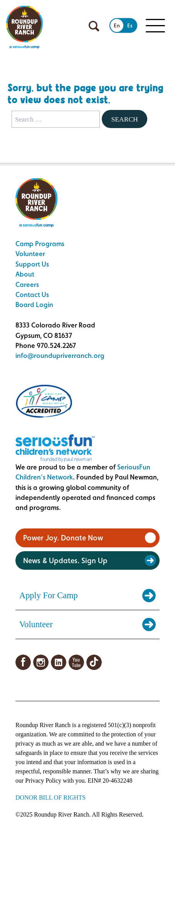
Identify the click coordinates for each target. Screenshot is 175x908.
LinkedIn (58, 662)
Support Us (32, 264)
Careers (27, 284)
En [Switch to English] (117, 25)
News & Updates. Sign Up (65, 560)
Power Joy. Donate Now (63, 537)
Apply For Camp (48, 595)
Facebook (23, 662)
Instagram (41, 662)
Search (124, 119)
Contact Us (32, 294)
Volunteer (30, 254)
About (24, 274)
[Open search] (94, 26)
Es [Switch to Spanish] (130, 25)
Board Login (34, 304)
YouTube (76, 662)
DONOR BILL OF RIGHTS (50, 797)
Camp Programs (39, 244)
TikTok (94, 662)
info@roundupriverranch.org (59, 355)
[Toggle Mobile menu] (155, 26)
